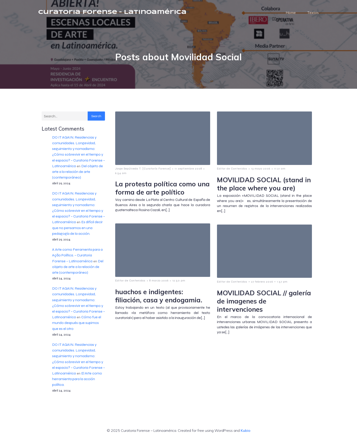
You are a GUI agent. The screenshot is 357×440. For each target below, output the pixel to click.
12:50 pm (178, 280)
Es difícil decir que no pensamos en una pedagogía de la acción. (77, 227)
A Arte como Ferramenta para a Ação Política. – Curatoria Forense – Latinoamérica (77, 255)
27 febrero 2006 (262, 281)
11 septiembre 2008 (188, 168)
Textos (313, 12)
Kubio (245, 430)
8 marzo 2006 (158, 280)
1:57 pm (282, 281)
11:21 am (280, 168)
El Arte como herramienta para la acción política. (77, 379)
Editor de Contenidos (232, 168)
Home (291, 12)
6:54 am (121, 173)
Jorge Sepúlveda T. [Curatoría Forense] (143, 168)
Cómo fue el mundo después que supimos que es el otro (76, 323)
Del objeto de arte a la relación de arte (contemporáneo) (77, 172)
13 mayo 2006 (260, 168)
